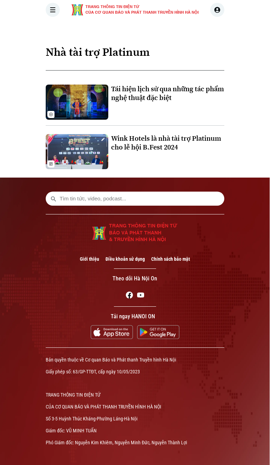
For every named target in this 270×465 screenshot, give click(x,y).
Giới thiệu (89, 259)
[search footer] (53, 198)
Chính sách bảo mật (170, 259)
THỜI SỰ (118, 29)
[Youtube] (140, 296)
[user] (217, 10)
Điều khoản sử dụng (125, 259)
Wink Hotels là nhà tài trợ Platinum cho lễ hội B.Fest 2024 (166, 143)
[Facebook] (129, 296)
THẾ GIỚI (179, 29)
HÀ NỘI (148, 29)
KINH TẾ (211, 29)
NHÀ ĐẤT (243, 29)
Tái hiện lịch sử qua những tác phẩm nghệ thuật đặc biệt (167, 93)
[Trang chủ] (93, 29)
